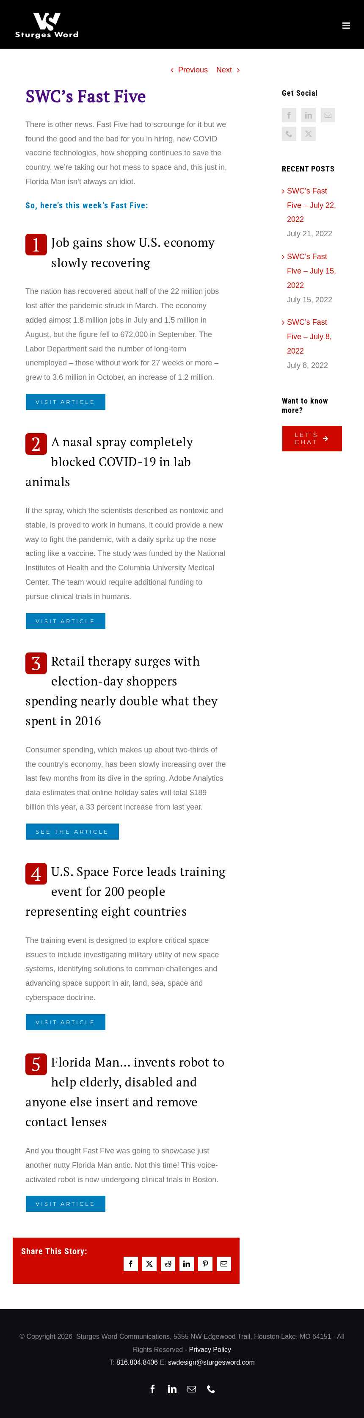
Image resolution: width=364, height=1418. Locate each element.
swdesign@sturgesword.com (211, 1362)
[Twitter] (308, 134)
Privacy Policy (210, 1349)
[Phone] (289, 134)
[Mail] (328, 115)
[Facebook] (289, 115)
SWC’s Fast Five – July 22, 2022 (311, 205)
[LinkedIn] (308, 115)
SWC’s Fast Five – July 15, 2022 (311, 271)
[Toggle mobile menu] (346, 25)
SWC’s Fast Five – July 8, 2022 (309, 336)
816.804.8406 (137, 1362)
